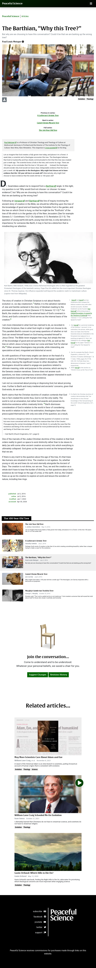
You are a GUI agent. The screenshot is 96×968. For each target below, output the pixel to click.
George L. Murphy (31, 594)
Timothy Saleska (31, 544)
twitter (41, 927)
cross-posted (50, 148)
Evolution (81, 99)
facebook (40, 916)
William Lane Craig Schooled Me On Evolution (38, 815)
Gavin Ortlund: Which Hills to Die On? (33, 873)
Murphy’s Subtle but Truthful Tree (39, 591)
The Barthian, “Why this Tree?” (38, 557)
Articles (25, 16)
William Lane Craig (22, 760)
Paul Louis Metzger (11, 41)
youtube (40, 922)
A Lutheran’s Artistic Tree (48, 115)
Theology (90, 99)
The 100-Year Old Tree (48, 130)
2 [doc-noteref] (60, 310)
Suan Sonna (19, 818)
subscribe (39, 911)
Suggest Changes (37, 674)
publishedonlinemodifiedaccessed (12, 498)
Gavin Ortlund (20, 876)
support (40, 932)
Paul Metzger (9, 142)
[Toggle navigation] (91, 4)
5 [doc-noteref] (44, 404)
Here (73, 300)
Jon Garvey (29, 577)
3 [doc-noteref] (10, 319)
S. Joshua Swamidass (32, 527)
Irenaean (18, 201)
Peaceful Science (12, 3)
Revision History (58, 674)
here (80, 300)
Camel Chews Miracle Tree (48, 123)
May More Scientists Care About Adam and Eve (38, 757)
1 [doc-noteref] (33, 303)
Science (34, 769)
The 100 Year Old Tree (34, 524)
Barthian (50, 186)
